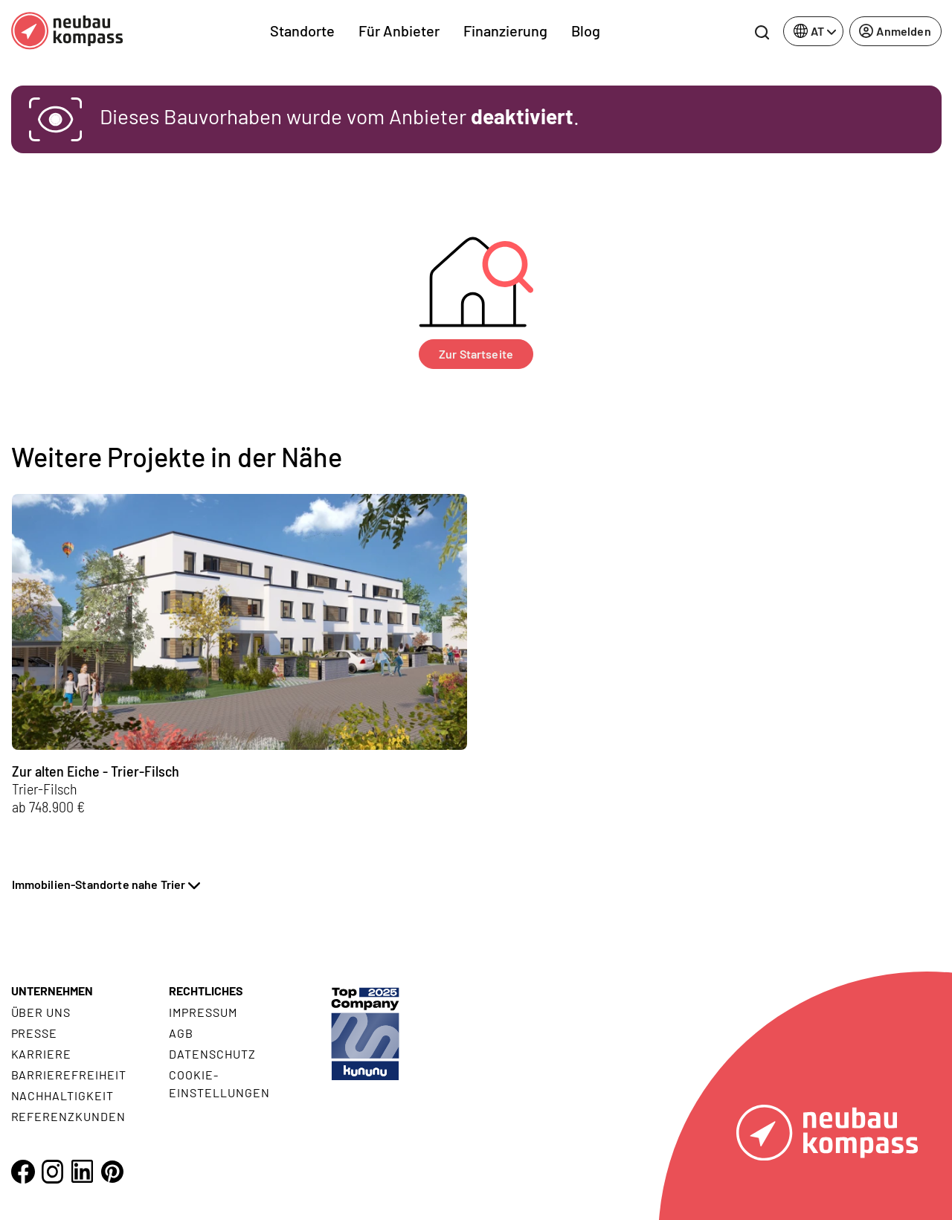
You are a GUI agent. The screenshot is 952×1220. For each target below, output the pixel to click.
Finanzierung (505, 30)
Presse (34, 1033)
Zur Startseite (476, 354)
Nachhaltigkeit (62, 1095)
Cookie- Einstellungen (219, 1083)
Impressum (203, 1012)
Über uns (41, 1012)
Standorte (302, 30)
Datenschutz (212, 1054)
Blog (585, 30)
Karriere (41, 1054)
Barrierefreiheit (68, 1075)
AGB (181, 1033)
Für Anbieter (399, 30)
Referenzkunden (68, 1116)
